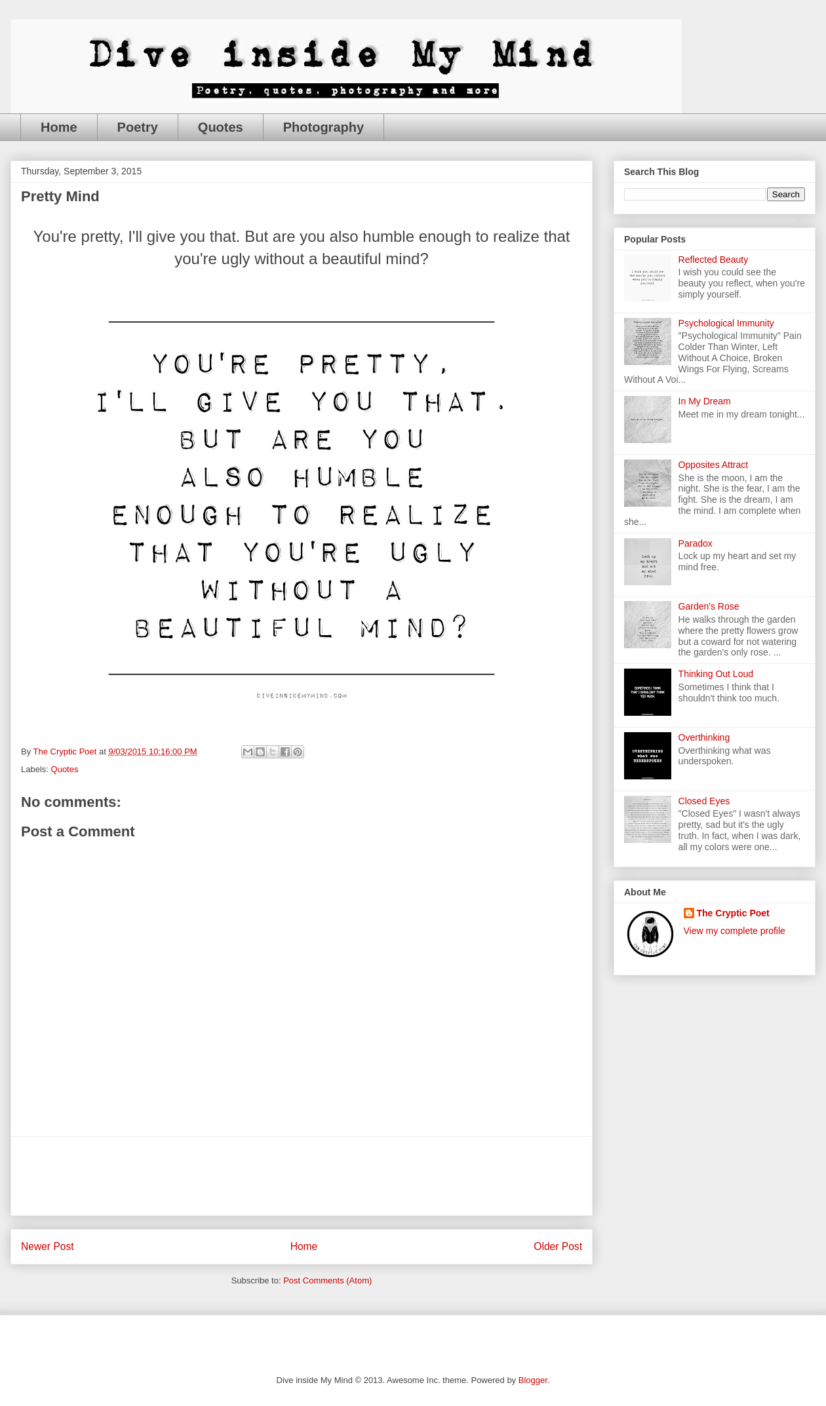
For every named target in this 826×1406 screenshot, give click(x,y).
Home (59, 127)
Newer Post (47, 1246)
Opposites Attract (713, 464)
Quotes (220, 127)
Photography (323, 127)
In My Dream (704, 401)
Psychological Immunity (726, 323)
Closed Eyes (704, 801)
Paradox (695, 543)
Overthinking (704, 737)
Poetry (137, 127)
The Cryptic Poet (733, 913)
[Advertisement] (301, 1175)
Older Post (558, 1246)
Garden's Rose (708, 606)
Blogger (533, 1380)
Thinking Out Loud (715, 674)
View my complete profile (734, 931)
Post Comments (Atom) (327, 1280)
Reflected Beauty (713, 259)
